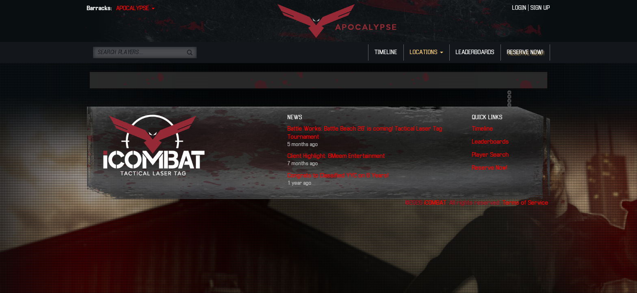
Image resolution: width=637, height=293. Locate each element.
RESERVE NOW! (525, 52)
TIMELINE (386, 52)
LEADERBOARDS (475, 52)
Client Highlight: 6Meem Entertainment (336, 156)
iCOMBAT (435, 203)
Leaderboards (490, 142)
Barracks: (99, 8)
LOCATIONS (426, 52)
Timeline (482, 129)
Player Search (490, 155)
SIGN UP (540, 8)
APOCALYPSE (135, 8)
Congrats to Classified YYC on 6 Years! (338, 176)
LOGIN (519, 8)
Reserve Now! (489, 168)
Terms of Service (525, 203)
